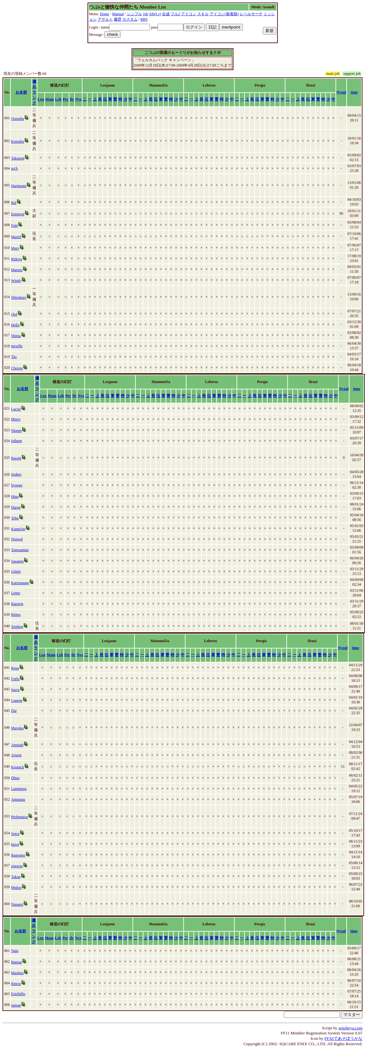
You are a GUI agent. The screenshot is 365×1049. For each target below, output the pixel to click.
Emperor (17, 214)
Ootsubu (17, 118)
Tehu (15, 518)
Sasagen (17, 561)
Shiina (16, 336)
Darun (16, 507)
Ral (13, 202)
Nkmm (16, 430)
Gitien (16, 571)
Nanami (17, 904)
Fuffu (15, 679)
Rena (15, 668)
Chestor (17, 368)
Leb (58, 99)
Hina (14, 496)
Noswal (17, 539)
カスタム (130, 19)
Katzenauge (20, 583)
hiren (15, 844)
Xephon (17, 626)
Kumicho (18, 529)
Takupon (17, 158)
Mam (49, 99)
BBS (144, 19)
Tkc (14, 357)
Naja (14, 950)
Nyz (78, 99)
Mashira (17, 973)
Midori (16, 887)
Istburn (16, 441)
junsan (16, 1005)
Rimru (16, 983)
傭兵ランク (34, 92)
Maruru (17, 270)
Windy (16, 280)
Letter (15, 593)
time (354, 92)
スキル (203, 14)
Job (145, 14)
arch (14, 168)
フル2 (175, 14)
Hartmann (18, 186)
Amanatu (18, 799)
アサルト (105, 19)
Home (104, 14)
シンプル (134, 14)
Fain (14, 225)
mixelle (17, 346)
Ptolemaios (19, 817)
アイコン (188, 14)
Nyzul (341, 92)
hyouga (16, 485)
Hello (15, 325)
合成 (166, 14)
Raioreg (17, 604)
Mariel (16, 237)
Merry (16, 419)
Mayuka (17, 728)
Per (65, 99)
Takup (16, 877)
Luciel (16, 409)
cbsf (14, 314)
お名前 (21, 92)
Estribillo (18, 994)
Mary (15, 248)
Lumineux (19, 788)
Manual (118, 14)
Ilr (72, 99)
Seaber (16, 474)
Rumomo (18, 855)
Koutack (17, 767)
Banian (16, 962)
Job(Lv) (155, 14)
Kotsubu (17, 141)
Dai (13, 710)
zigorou (17, 866)
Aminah (17, 745)
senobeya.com (350, 1028)
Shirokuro (18, 297)
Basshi (16, 458)
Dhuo (15, 778)
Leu (41, 99)
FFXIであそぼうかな (343, 1038)
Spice (15, 833)
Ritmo (16, 614)
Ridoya (16, 259)
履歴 (117, 19)
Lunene (17, 700)
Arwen (16, 755)
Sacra (15, 689)
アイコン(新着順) (224, 14)
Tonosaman (20, 550)
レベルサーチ (251, 14)
